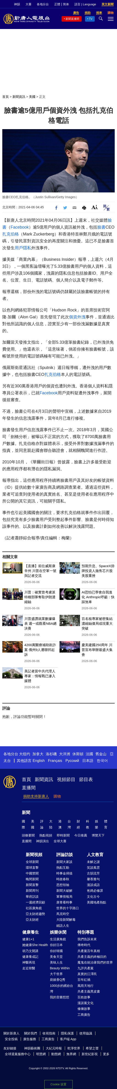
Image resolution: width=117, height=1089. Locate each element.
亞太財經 (32, 919)
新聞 (26, 812)
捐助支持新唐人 (36, 796)
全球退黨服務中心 (18, 1054)
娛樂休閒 (58, 932)
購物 (57, 796)
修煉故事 (83, 1009)
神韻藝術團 (32, 1048)
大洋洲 (64, 754)
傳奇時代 (83, 945)
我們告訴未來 (87, 939)
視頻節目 (66, 779)
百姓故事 (83, 997)
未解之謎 (93, 862)
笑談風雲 (93, 867)
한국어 (102, 761)
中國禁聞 (32, 873)
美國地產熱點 (96, 902)
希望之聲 (92, 1048)
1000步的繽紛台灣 (61, 988)
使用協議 (85, 1033)
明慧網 (41, 1054)
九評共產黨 (85, 968)
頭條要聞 (28, 835)
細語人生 (62, 925)
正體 (57, 4)
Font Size (94, 207)
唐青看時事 (64, 902)
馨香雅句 (93, 879)
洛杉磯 (51, 754)
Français (55, 761)
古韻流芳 (93, 873)
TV (90, 18)
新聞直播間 (72, 18)
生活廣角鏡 (58, 939)
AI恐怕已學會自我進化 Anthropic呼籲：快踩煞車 (98, 597)
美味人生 (56, 962)
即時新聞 (63, 835)
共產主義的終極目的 (91, 956)
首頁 (5, 97)
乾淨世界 (73, 1048)
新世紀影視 (90, 1054)
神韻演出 (42, 841)
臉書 (101, 227)
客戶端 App (68, 1039)
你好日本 (56, 945)
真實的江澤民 (87, 974)
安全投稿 (11, 1039)
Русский (72, 761)
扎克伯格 (10, 234)
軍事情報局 (64, 896)
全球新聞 (32, 862)
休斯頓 (77, 754)
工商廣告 (83, 1014)
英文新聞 (108, 4)
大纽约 (24, 754)
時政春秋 (62, 879)
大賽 (28, 4)
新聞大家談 (64, 862)
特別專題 (85, 932)
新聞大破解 (64, 890)
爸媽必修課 (95, 890)
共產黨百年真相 (88, 951)
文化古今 (93, 896)
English (39, 761)
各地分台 (43, 4)
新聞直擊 (32, 885)
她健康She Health (35, 945)
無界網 (71, 1054)
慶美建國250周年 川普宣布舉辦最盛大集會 (97, 649)
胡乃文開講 (30, 951)
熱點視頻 (45, 835)
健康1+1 (28, 939)
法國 (89, 754)
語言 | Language (85, 4)
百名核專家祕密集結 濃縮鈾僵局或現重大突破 (97, 623)
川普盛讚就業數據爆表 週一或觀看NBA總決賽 (40, 623)
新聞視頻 (34, 854)
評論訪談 (64, 854)
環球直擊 (32, 867)
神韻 (17, 4)
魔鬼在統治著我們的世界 (95, 962)
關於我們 (30, 1033)
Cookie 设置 (58, 1084)
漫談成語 (93, 885)
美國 (32, 97)
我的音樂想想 (59, 997)
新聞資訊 (18, 97)
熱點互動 (62, 867)
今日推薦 (80, 835)
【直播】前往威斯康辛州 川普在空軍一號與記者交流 (40, 571)
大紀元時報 (54, 1048)
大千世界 (56, 974)
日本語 (87, 761)
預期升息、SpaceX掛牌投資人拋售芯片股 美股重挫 (98, 571)
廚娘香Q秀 (57, 980)
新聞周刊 (32, 890)
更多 (106, 1054)
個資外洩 (77, 317)
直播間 (29, 787)
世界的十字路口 (67, 908)
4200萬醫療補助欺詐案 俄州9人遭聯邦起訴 (40, 649)
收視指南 (49, 1033)
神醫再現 (28, 962)
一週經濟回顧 (35, 902)
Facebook (20, 227)
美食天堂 (56, 956)
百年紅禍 (83, 980)
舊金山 (100, 754)
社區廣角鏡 (34, 908)
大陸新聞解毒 (66, 919)
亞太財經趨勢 (35, 914)
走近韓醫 (28, 968)
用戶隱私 (23, 248)
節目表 (86, 779)
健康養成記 (30, 956)
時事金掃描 (64, 873)
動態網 (56, 1054)
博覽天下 (98, 835)
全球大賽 (60, 841)
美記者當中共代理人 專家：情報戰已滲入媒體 (39, 676)
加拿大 (37, 754)
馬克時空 (62, 914)
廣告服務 (29, 1039)
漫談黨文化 (85, 1003)
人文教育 (95, 854)
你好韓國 (56, 951)
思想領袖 (62, 885)
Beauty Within (60, 968)
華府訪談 (32, 896)
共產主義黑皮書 (88, 991)
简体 (66, 4)
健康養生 (30, 932)
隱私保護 (67, 1033)
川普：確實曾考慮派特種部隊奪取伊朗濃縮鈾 (39, 597)
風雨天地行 (85, 985)
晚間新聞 (32, 879)
